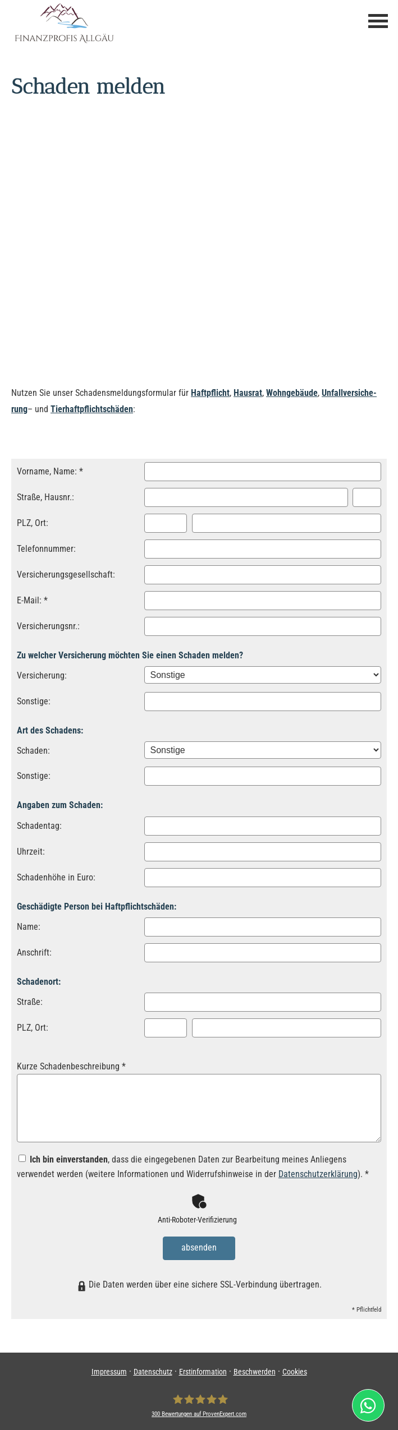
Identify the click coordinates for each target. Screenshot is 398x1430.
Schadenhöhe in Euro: (56, 877)
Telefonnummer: (46, 548)
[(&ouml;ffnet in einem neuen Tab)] (372, 1405)
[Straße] (246, 497)
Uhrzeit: (31, 851)
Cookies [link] (294, 1369)
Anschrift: (34, 952)
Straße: (30, 1002)
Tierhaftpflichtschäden (92, 409)
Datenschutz (153, 1369)
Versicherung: (42, 675)
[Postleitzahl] (165, 523)
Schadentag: (39, 825)
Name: (28, 926)
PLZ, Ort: (32, 523)
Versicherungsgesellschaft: (66, 574)
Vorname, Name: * (50, 471)
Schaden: (33, 750)
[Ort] (286, 523)
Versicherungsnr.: (48, 626)
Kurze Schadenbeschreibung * (71, 1066)
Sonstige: (34, 701)
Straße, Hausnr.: (45, 497)
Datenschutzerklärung (318, 1174)
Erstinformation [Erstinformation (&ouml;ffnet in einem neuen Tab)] (203, 1369)
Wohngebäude (292, 393)
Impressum (109, 1369)
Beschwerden (255, 1369)
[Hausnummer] (367, 497)
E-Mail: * (32, 600)
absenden (199, 1246)
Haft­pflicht (210, 393)
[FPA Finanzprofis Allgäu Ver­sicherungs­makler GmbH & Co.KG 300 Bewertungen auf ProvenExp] (199, 1403)
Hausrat (248, 393)
